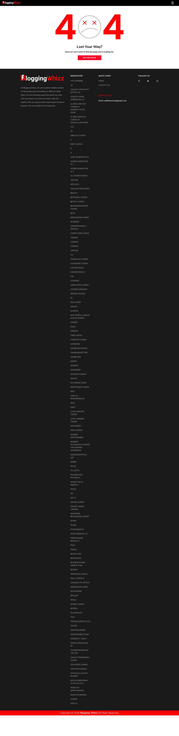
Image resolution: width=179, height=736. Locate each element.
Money (73, 462)
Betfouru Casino (78, 197)
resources (75, 558)
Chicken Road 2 (77, 272)
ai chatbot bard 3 (79, 176)
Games (73, 361)
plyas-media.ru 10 (79, 534)
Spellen (74, 595)
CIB (71, 276)
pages (73, 525)
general (74, 365)
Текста (73, 703)
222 (72, 127)
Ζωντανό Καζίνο (78, 669)
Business (74, 222)
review (74, 570)
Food (72, 327)
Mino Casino (76, 430)
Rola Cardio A (77, 578)
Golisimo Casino (78, 374)
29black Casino (78, 135)
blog (72, 213)
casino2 (74, 242)
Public (73, 549)
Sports (73, 608)
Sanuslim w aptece (80, 582)
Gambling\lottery (79, 352)
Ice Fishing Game (78, 383)
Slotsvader (76, 591)
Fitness (74, 322)
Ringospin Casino (78, 574)
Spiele (73, 600)
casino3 (74, 246)
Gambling (75, 344)
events (73, 306)
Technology (76, 613)
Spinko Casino (77, 604)
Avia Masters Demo (79, 189)
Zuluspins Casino (78, 664)
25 (71, 131)
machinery (75, 426)
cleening (74, 281)
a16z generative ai (79, 157)
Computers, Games (79, 285)
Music (73, 466)
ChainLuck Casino (79, 259)
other (73, 521)
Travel (73, 626)
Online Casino (77, 502)
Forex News (76, 335)
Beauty (74, 193)
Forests (74, 331)
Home (101, 81)
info (72, 391)
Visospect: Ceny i (78, 639)
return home (89, 58)
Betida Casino (77, 201)
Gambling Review (78, 348)
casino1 (74, 237)
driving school (77, 293)
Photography (77, 529)
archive (74, 180)
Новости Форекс (78, 695)
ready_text (75, 554)
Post (72, 545)
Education (75, 302)
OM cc (73, 498)
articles (74, 184)
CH (71, 255)
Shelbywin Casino (79, 587)
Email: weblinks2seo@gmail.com (112, 101)
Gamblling (75, 357)
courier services (78, 289)
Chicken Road (77, 268)
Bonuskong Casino (79, 217)
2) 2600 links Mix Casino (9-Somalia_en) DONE (79, 120)
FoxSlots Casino (78, 339)
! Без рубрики (76, 81)
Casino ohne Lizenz (79, 233)
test (72, 617)
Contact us (104, 85)
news (73, 489)
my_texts (74, 470)
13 (71, 85)
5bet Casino (76, 144)
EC (71, 298)
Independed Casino (79, 387)
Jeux (72, 403)
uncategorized (77, 630)
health (73, 378)
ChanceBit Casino (79, 263)
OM (71, 493)
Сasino (73, 699)
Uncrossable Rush (79, 634)
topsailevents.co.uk (80, 621)
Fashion (74, 311)
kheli (72, 407)
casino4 (74, 250)
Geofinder (75, 370)
